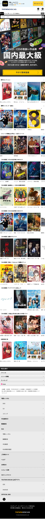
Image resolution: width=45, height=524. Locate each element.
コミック (13, 14)
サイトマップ (4, 394)
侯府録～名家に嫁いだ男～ (6, 336)
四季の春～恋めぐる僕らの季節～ (35, 311)
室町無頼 (16, 157)
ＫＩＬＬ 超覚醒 (4, 182)
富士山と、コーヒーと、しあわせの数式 (23, 103)
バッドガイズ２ (3, 285)
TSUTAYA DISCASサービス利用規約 (18, 390)
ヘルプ (3, 461)
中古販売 (5, 445)
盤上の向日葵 (30, 234)
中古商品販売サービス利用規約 (32, 390)
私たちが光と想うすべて (33, 103)
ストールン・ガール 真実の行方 (35, 208)
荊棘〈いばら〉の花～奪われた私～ (22, 336)
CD (8, 14)
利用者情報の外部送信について (34, 392)
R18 (42, 14)
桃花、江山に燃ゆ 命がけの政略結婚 (36, 336)
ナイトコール (3, 208)
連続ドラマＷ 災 (4, 259)
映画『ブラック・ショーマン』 (7, 131)
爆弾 (1, 157)
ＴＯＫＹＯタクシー (32, 157)
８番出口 (29, 131)
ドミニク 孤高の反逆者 (19, 182)
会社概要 (3, 390)
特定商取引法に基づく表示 (21, 392)
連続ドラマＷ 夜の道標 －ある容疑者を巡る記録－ (26, 259)
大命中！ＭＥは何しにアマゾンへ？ (22, 208)
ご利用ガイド (5, 456)
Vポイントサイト (6, 476)
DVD (3, 14)
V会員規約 (8, 390)
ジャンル (22, 374)
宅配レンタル (6, 435)
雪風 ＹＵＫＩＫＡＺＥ (19, 131)
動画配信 (4, 425)
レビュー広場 (5, 471)
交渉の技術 (16, 311)
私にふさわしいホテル (5, 103)
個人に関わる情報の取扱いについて (8, 392)
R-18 (22, 385)
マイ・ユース (3, 311)
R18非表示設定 (7, 451)
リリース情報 (22, 378)
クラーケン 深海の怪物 (33, 182)
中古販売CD (21, 14)
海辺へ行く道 (17, 362)
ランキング (22, 381)
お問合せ (4, 466)
